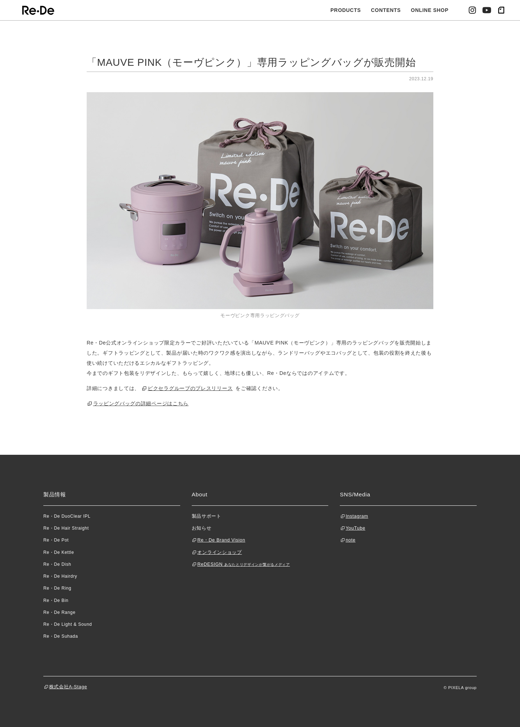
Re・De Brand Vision (221, 540)
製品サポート (206, 516)
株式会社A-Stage (68, 686)
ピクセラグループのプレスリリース (190, 388)
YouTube (355, 528)
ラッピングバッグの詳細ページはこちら (141, 403)
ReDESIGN (243, 564)
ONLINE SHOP (429, 10)
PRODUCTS (345, 10)
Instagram (357, 516)
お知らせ (202, 528)
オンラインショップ (219, 552)
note (350, 540)
